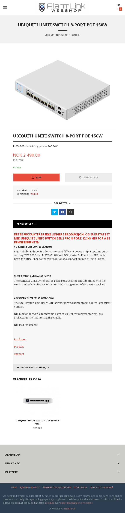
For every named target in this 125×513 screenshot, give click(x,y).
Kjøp (36, 177)
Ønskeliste (88, 177)
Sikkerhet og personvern (57, 487)
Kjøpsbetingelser (30, 487)
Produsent (20, 339)
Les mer (49, 502)
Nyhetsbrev (80, 487)
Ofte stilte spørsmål (102, 487)
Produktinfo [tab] (25, 224)
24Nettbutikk (69, 508)
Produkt (19, 346)
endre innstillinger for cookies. (76, 502)
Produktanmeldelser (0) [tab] (31, 367)
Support (19, 354)
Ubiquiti (34, 194)
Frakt (14, 487)
